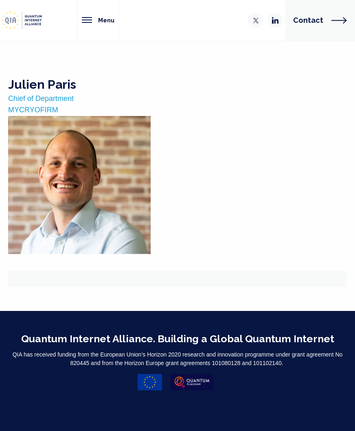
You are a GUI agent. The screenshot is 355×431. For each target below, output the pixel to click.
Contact (320, 20)
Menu (98, 20)
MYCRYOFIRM (33, 110)
